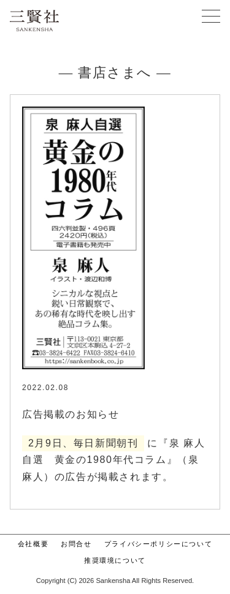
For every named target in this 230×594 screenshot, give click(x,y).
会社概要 (33, 543)
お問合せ (76, 543)
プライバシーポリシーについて (158, 543)
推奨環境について (115, 560)
